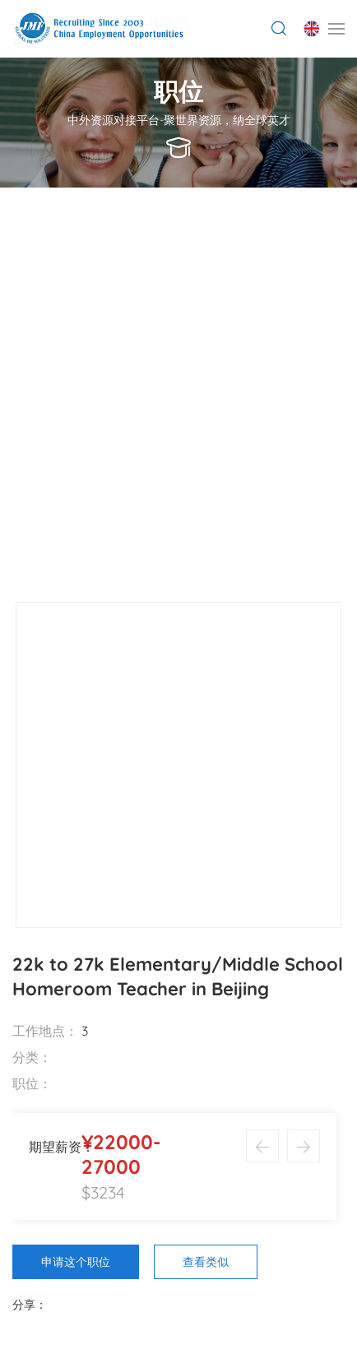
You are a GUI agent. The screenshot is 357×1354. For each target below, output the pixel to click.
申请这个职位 (75, 1261)
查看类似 (206, 1261)
